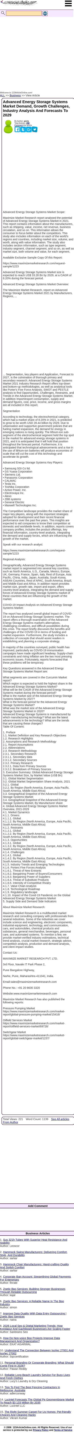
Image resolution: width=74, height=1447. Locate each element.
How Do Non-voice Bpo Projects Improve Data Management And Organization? (30, 1340)
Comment (18, 125)
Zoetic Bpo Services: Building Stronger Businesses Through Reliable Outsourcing (32, 1290)
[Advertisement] (36, 50)
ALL (2, 95)
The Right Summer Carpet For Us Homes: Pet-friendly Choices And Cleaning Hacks (35, 1413)
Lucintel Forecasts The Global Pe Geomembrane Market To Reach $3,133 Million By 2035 (37, 1401)
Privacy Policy (40, 1430)
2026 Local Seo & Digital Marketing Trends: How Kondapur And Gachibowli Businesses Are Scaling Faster (35, 1327)
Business (15, 95)
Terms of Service (63, 1430)
